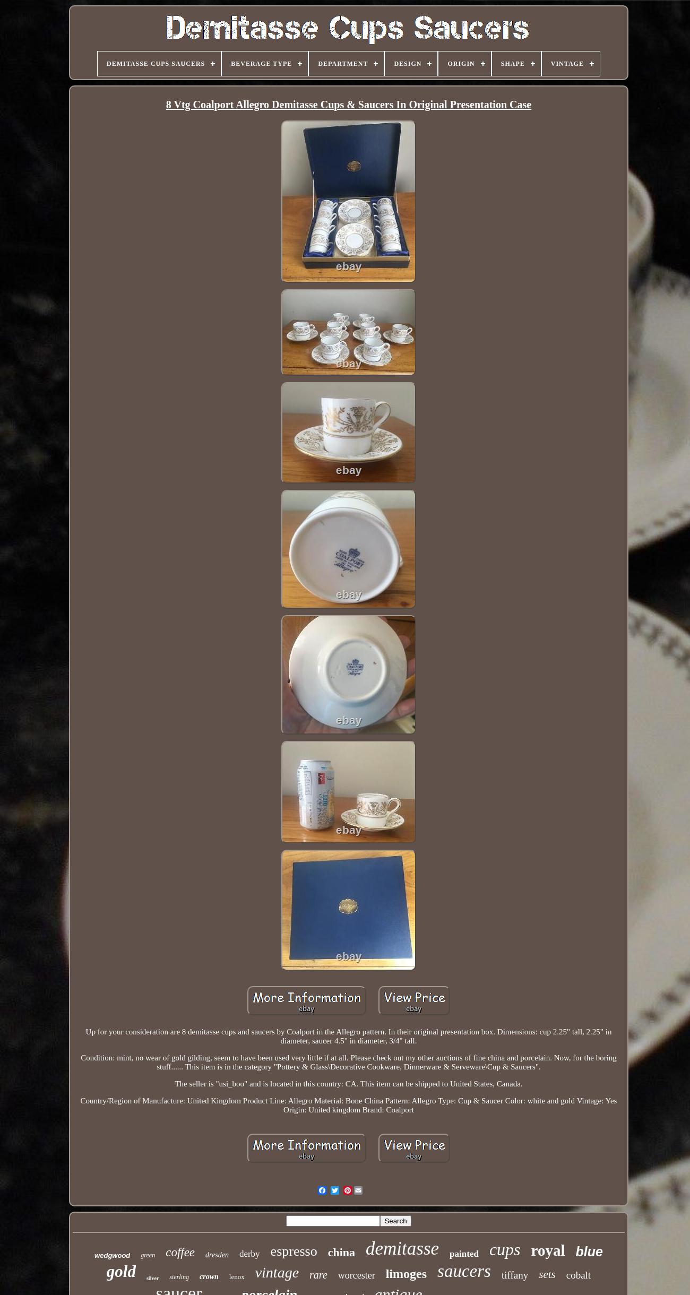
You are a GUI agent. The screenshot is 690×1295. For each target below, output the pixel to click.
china (341, 1252)
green (148, 1255)
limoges (406, 1274)
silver (152, 1278)
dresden (217, 1255)
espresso (294, 1251)
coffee (180, 1252)
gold (121, 1271)
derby (249, 1254)
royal (548, 1250)
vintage (277, 1272)
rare (318, 1275)
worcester (356, 1275)
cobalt (578, 1275)
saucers (464, 1271)
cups (505, 1249)
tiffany (515, 1275)
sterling (179, 1277)
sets (547, 1274)
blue (588, 1251)
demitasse (402, 1248)
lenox (237, 1277)
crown (209, 1277)
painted (464, 1254)
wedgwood (112, 1255)
